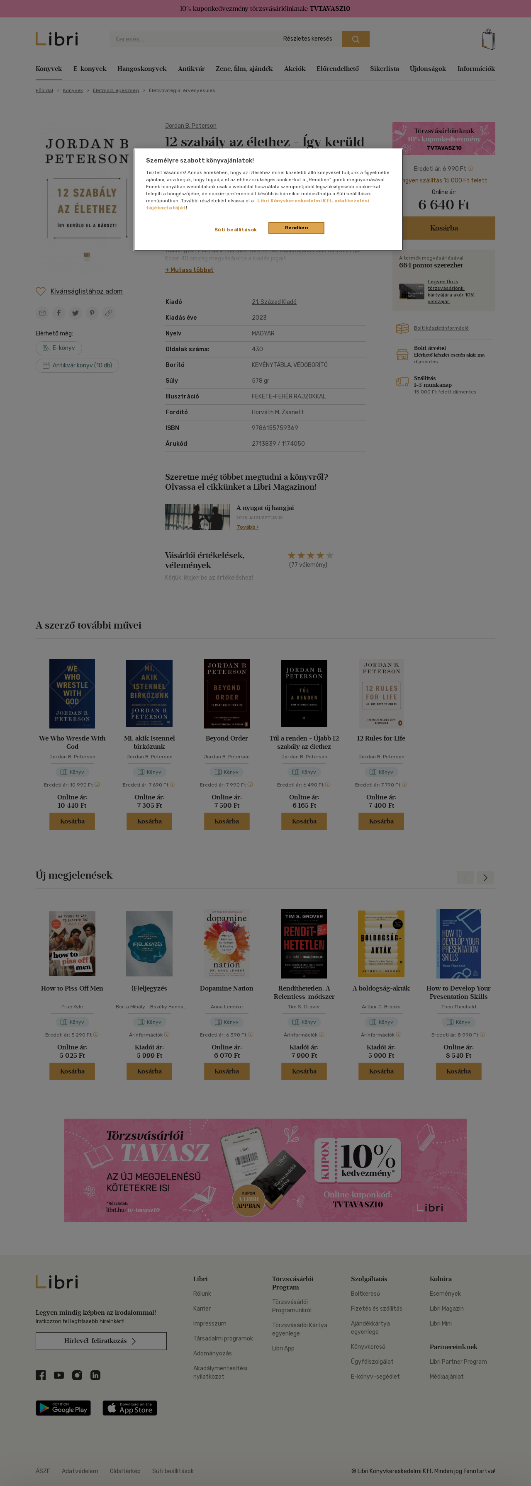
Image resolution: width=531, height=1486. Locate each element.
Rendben (296, 228)
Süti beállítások (235, 230)
